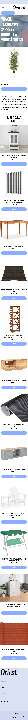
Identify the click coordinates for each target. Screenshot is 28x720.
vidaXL (14, 76)
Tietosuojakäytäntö (21, 716)
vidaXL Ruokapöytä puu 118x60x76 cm (14, 246)
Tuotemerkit (10, 76)
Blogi (3, 699)
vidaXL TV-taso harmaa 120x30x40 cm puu (14, 470)
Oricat (3, 691)
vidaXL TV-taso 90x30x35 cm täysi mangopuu (14, 381)
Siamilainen (4, 693)
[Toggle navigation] (3, 7)
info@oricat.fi (4, 2)
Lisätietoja (14, 89)
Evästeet (14, 716)
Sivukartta (14, 717)
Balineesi (4, 696)
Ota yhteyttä (8, 716)
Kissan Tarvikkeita (8, 13)
